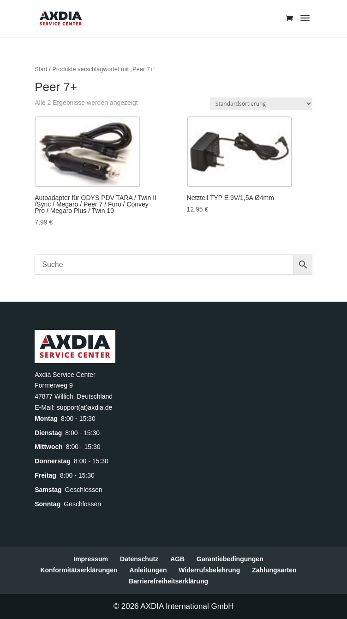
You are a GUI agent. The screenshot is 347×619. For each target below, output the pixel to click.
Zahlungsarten (274, 570)
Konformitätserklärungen (78, 570)
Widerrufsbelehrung (209, 570)
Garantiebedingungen (230, 559)
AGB (177, 559)
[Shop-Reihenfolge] (261, 103)
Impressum (90, 559)
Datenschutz (139, 559)
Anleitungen (148, 570)
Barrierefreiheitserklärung (168, 581)
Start (41, 69)
